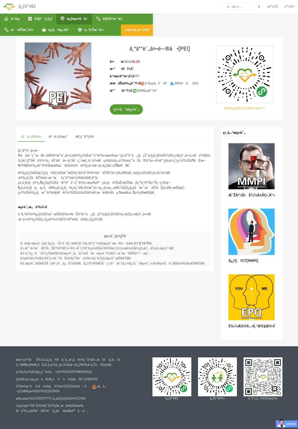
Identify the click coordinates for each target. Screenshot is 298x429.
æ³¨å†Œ (272, 6)
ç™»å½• (289, 6)
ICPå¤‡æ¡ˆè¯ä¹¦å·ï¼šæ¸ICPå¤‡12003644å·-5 (51, 386)
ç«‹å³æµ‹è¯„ (126, 109)
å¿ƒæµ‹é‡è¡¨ (56, 30)
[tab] (31, 137)
